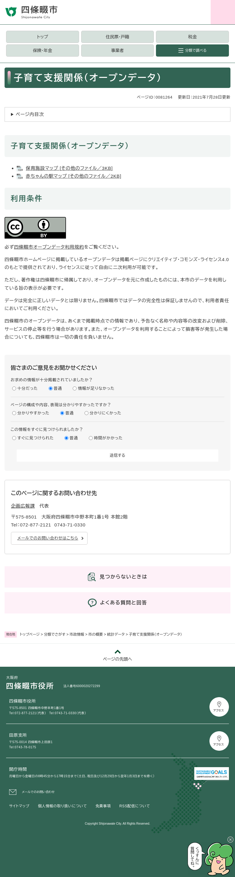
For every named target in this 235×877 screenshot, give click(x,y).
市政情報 (77, 634)
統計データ (116, 634)
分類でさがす (54, 634)
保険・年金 (42, 50)
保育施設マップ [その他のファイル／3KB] (69, 168)
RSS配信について (134, 806)
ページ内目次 (30, 114)
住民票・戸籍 (117, 36)
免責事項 (103, 806)
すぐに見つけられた (35, 438)
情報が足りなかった (96, 388)
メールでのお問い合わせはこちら (47, 538)
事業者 (117, 50)
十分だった (27, 388)
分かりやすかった (33, 413)
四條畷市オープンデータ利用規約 (49, 247)
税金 (192, 36)
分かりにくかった (105, 413)
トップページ (30, 634)
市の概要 (95, 634)
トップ (42, 36)
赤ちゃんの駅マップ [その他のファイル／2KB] (73, 176)
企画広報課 (23, 505)
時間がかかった (108, 438)
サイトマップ (19, 806)
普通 (58, 388)
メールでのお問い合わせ (38, 792)
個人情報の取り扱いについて (62, 806)
